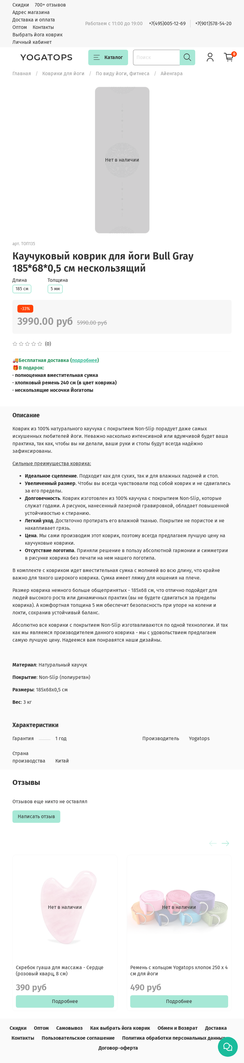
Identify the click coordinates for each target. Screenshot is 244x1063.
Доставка (216, 1028)
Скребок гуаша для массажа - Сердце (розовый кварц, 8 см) (60, 970)
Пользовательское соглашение (78, 1038)
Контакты (43, 27)
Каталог (108, 57)
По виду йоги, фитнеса (123, 73)
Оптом (19, 27)
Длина (19, 280)
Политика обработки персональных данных (173, 1038)
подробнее (84, 360)
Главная (21, 73)
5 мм (55, 288)
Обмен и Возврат (178, 1028)
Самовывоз (69, 1028)
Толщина (58, 280)
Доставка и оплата (33, 20)
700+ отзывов (50, 5)
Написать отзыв (36, 816)
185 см (22, 288)
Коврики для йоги (63, 73)
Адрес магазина (31, 12)
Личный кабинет (32, 42)
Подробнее (65, 1001)
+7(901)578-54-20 (213, 23)
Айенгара (172, 73)
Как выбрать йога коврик (120, 1028)
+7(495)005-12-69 (167, 23)
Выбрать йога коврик (37, 35)
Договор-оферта (118, 1048)
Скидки (20, 5)
